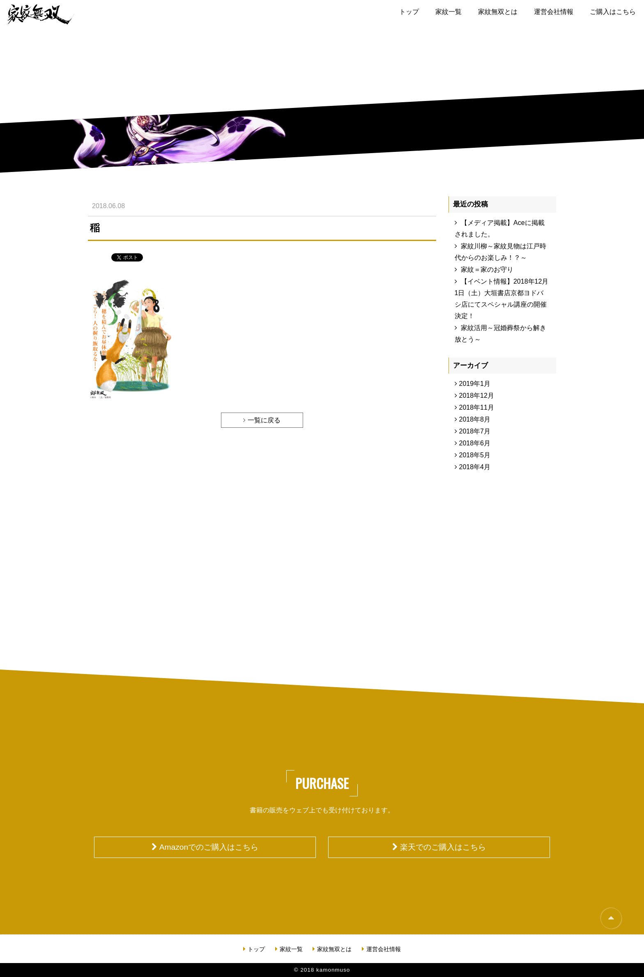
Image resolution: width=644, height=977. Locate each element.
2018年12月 (476, 395)
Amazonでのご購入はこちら (208, 847)
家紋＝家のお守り (487, 269)
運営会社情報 (553, 11)
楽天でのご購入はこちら (443, 847)
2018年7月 (475, 431)
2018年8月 (475, 419)
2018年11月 (476, 407)
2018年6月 (475, 443)
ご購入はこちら (613, 11)
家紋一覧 (448, 11)
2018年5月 (475, 455)
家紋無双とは (498, 11)
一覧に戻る (264, 420)
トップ (409, 11)
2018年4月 (475, 466)
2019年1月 (475, 383)
